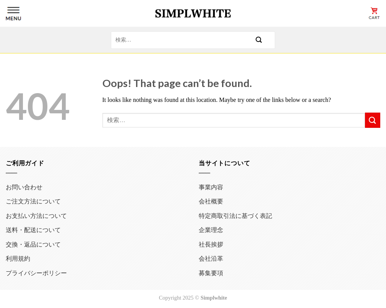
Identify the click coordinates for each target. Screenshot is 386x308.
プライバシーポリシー (36, 272)
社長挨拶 (211, 244)
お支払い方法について (36, 215)
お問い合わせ (24, 186)
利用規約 (18, 258)
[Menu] (13, 13)
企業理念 (211, 229)
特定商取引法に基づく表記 (235, 215)
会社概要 (211, 201)
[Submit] (259, 40)
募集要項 (211, 272)
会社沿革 (211, 258)
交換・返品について (33, 244)
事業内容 (211, 186)
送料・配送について (33, 229)
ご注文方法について (33, 201)
